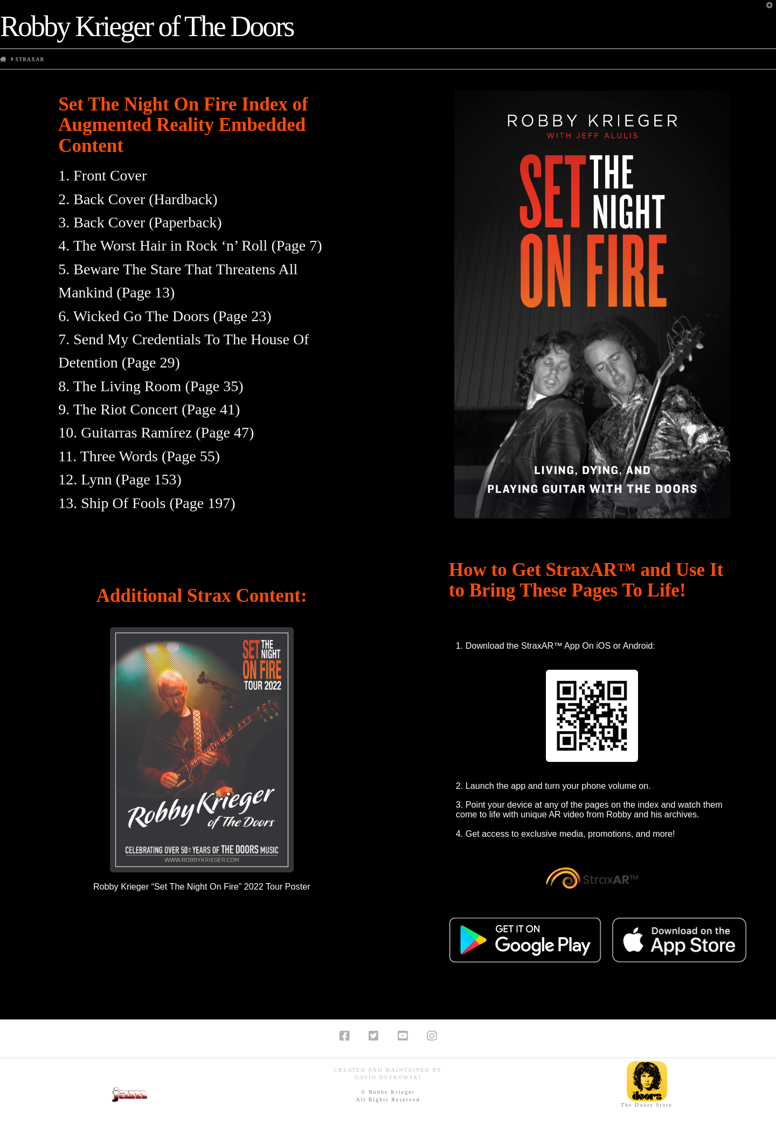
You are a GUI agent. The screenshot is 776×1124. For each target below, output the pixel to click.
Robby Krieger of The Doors (146, 26)
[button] (766, 10)
